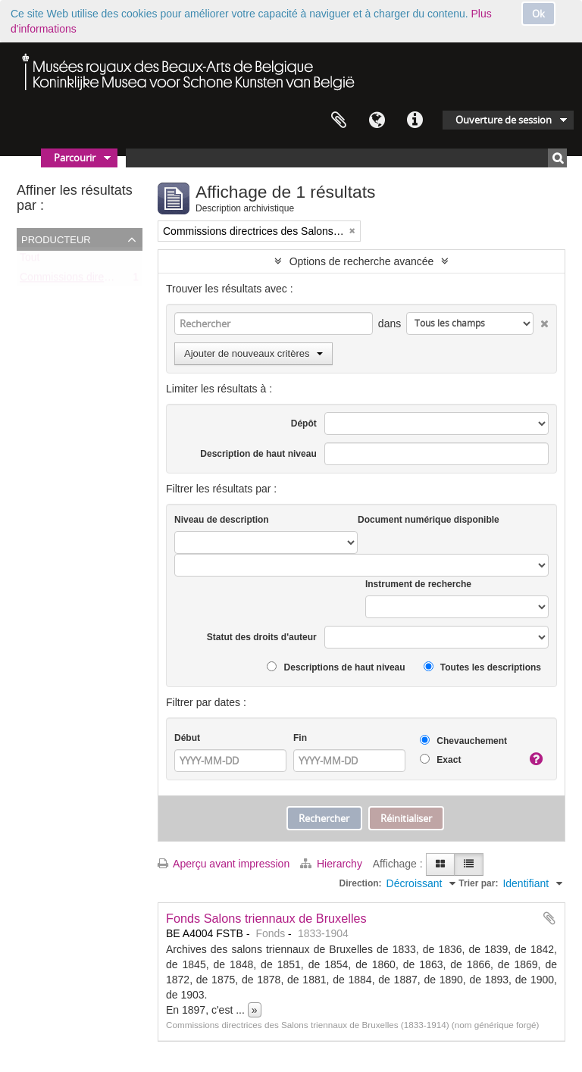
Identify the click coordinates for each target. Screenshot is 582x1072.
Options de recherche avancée (361, 261)
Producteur (56, 238)
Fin (300, 738)
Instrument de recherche (418, 584)
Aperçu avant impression (223, 864)
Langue (377, 120)
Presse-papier (339, 120)
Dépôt (304, 423)
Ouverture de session (503, 120)
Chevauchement (463, 740)
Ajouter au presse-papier (549, 918)
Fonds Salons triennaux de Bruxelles (266, 918)
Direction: (361, 883)
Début (187, 738)
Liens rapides (414, 120)
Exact (440, 759)
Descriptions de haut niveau (336, 667)
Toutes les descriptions (482, 667)
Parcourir (74, 157)
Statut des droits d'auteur (262, 637)
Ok (538, 13)
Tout (29, 261)
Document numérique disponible (428, 519)
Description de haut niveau (258, 453)
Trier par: (478, 883)
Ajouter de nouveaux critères (253, 353)
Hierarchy (332, 864)
